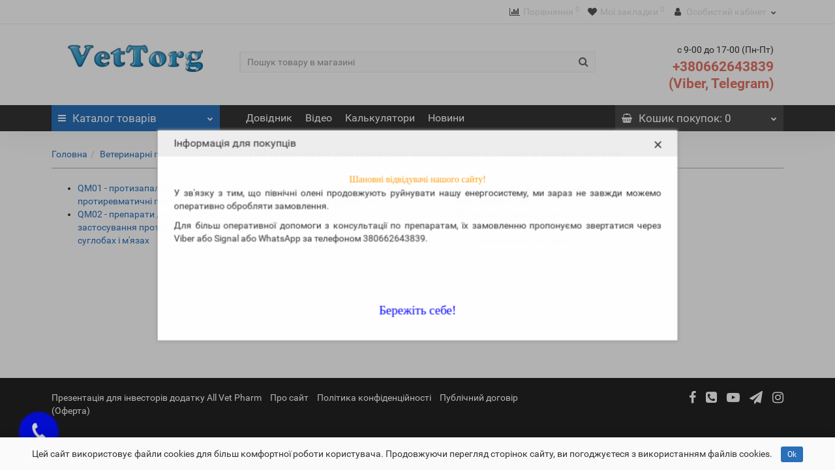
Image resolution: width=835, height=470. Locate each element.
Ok (792, 454)
